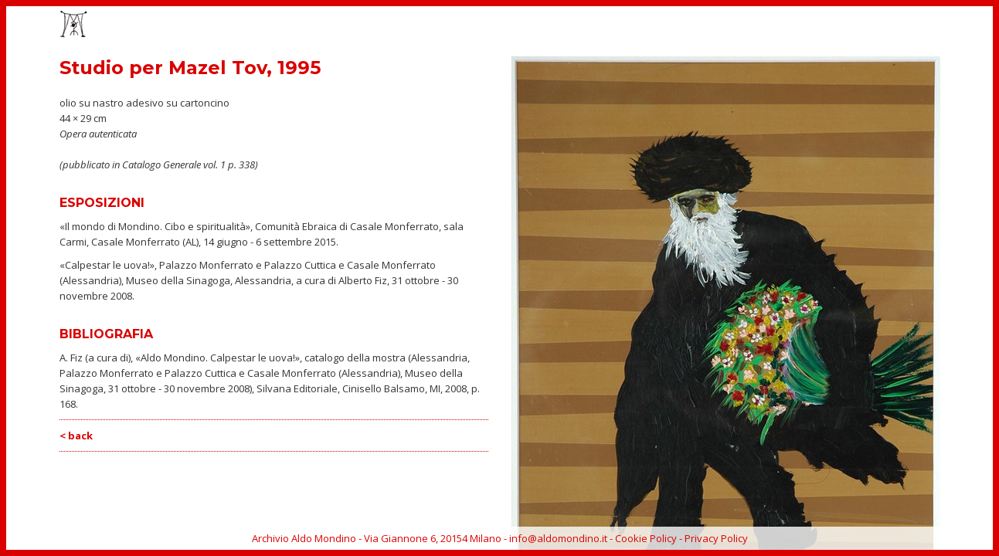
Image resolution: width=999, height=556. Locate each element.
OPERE (646, 25)
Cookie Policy (646, 538)
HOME (598, 25)
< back (76, 435)
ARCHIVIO (888, 25)
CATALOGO (755, 25)
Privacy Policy (716, 538)
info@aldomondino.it (558, 538)
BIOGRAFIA (823, 25)
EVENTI (696, 25)
